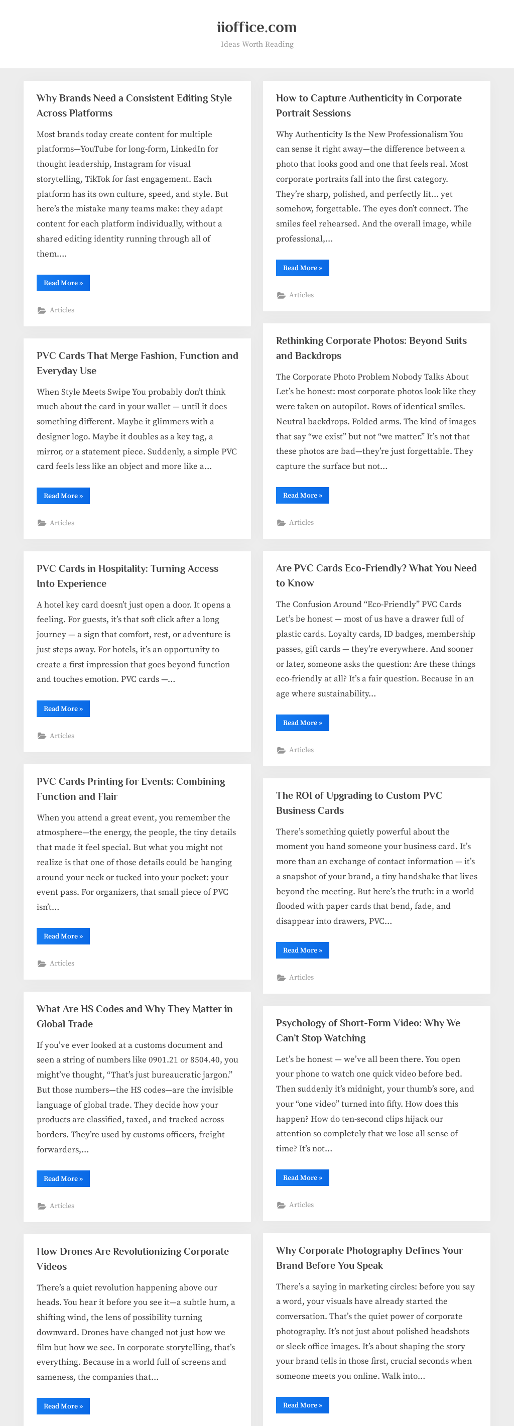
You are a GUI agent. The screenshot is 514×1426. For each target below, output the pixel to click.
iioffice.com (257, 27)
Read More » (67, 284)
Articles (62, 310)
